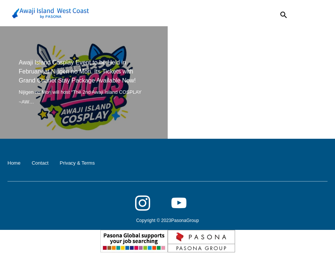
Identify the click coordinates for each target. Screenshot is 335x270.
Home (14, 163)
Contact (40, 163)
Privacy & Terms (77, 163)
